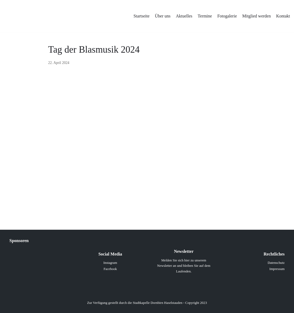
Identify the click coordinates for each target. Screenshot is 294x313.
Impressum (277, 269)
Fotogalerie (227, 16)
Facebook (110, 269)
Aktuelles (184, 16)
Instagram (110, 263)
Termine (205, 16)
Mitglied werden (256, 16)
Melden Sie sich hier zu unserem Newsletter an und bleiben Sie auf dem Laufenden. (183, 265)
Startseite (141, 16)
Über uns (162, 16)
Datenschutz (276, 263)
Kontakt (283, 16)
